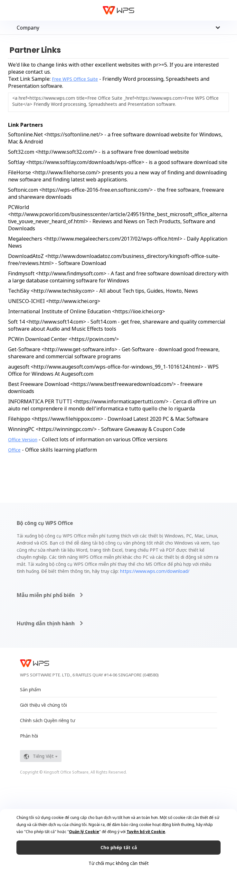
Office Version (22, 439)
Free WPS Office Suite (75, 79)
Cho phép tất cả (118, 847)
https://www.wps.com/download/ (154, 571)
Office (14, 450)
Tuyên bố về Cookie (146, 831)
